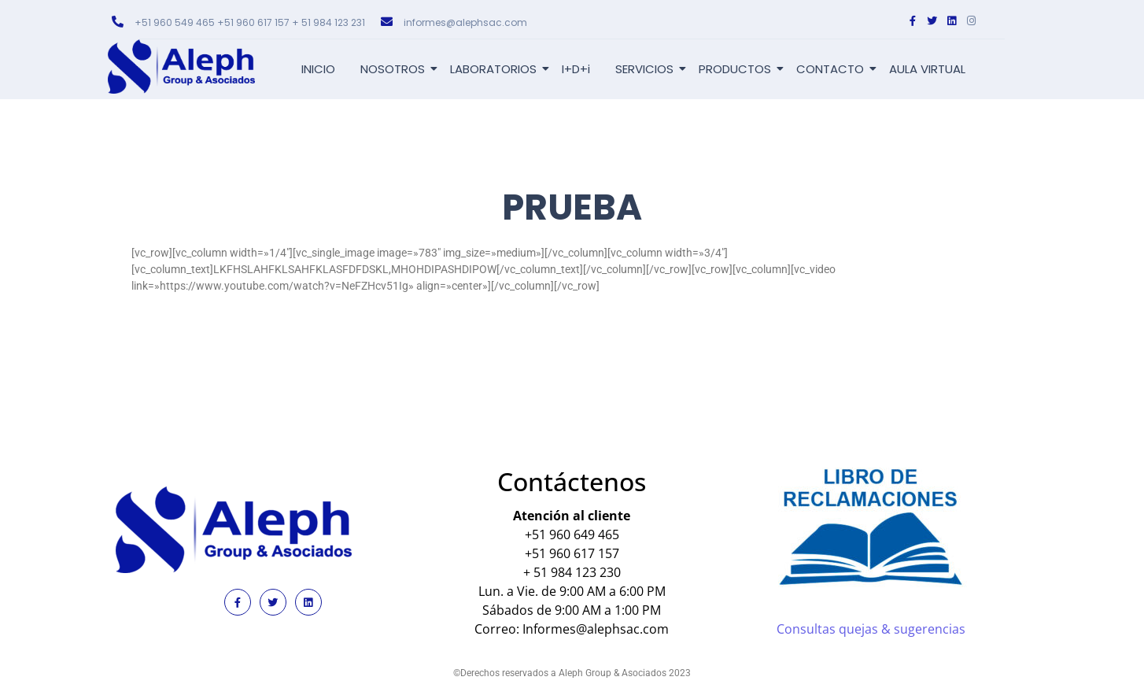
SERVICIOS (647, 69)
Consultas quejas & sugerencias (871, 629)
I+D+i (576, 69)
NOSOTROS (395, 69)
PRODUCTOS (738, 69)
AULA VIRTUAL (927, 69)
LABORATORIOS (496, 69)
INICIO (318, 69)
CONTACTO (832, 69)
